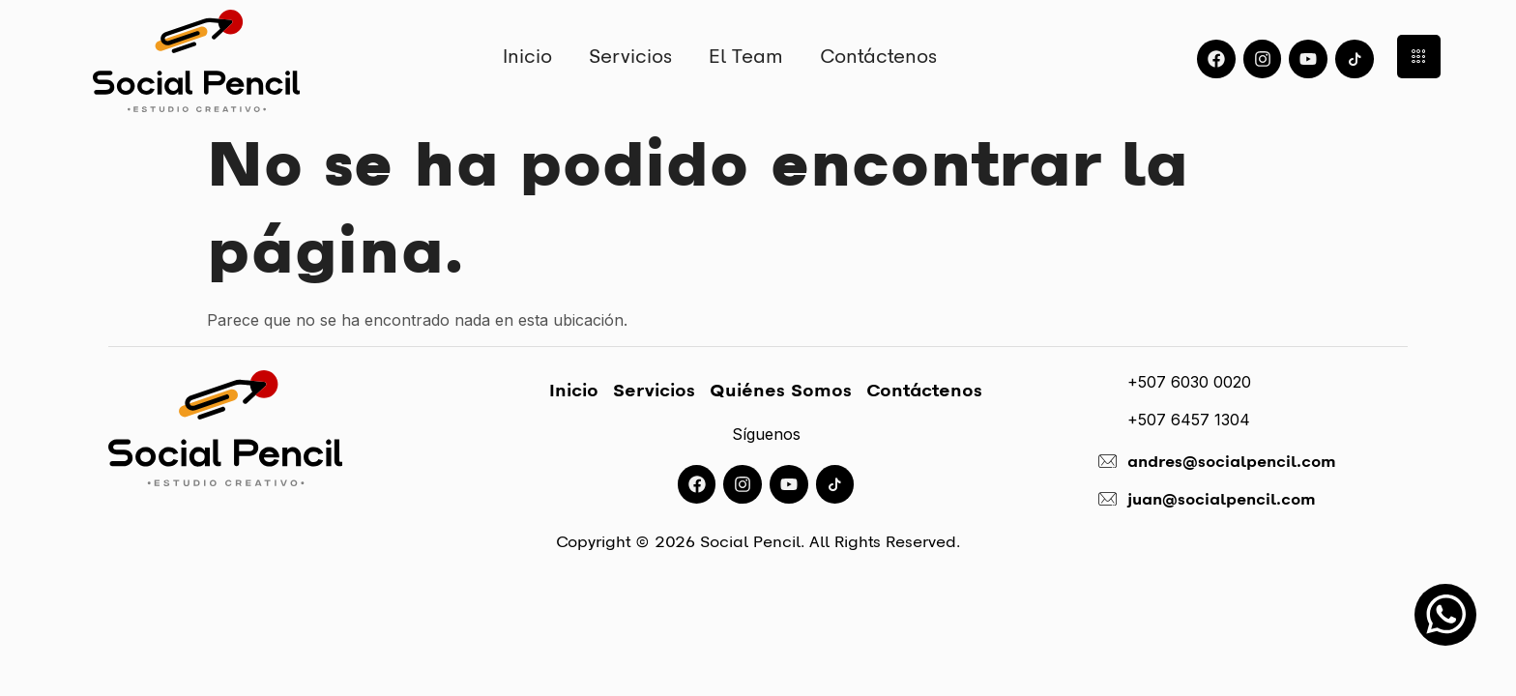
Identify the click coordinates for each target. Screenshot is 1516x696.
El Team (746, 56)
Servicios (630, 56)
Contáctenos (878, 56)
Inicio (527, 56)
